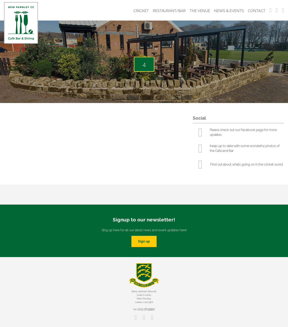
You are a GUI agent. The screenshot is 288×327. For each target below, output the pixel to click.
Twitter (283, 10)
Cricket (141, 11)
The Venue (200, 11)
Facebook (270, 10)
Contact (256, 11)
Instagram (277, 10)
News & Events (229, 11)
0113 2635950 (146, 309)
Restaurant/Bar (169, 11)
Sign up (144, 241)
